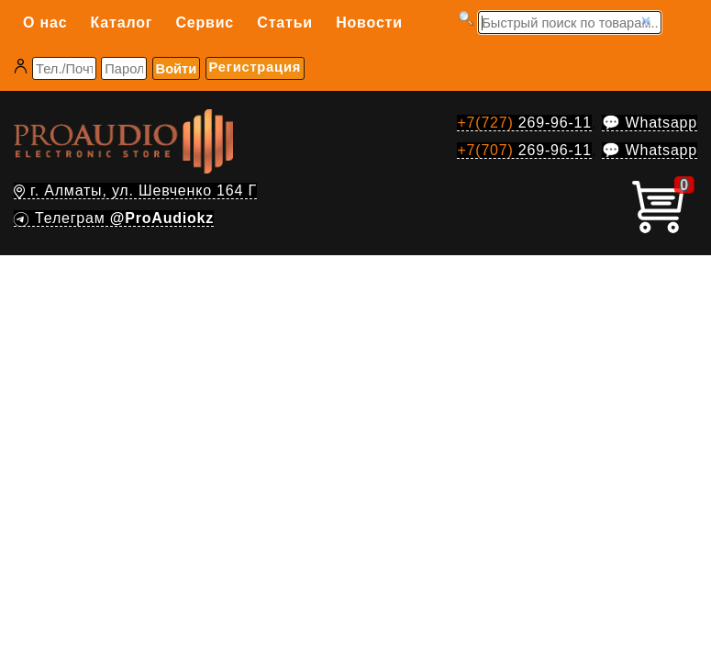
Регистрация (255, 67)
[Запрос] (569, 22)
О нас (45, 22)
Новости (369, 22)
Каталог (122, 22)
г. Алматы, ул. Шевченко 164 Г (135, 190)
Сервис (204, 22)
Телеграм (114, 218)
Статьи (285, 22)
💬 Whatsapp (649, 122)
